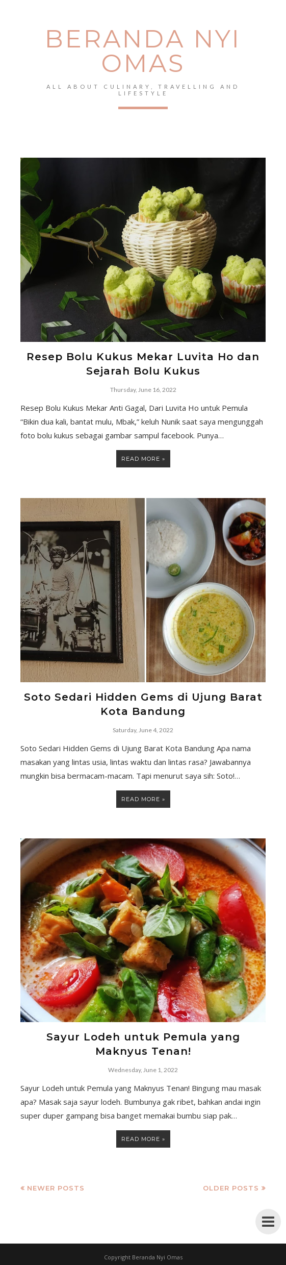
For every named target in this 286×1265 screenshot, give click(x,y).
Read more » (143, 458)
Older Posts (231, 1188)
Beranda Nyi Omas (143, 50)
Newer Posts (56, 1188)
